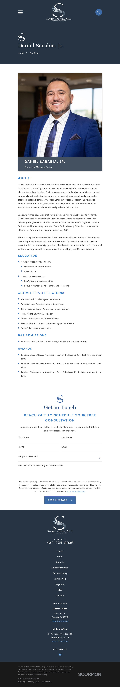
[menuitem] (21, 681)
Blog (60, 590)
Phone (21, 447)
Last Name (66, 437)
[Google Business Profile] (60, 654)
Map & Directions (60, 621)
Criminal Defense (60, 567)
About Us (60, 562)
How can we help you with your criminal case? (40, 465)
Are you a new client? (28, 456)
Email (64, 447)
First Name (23, 437)
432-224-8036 (60, 543)
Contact (60, 595)
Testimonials (60, 578)
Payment (60, 584)
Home (60, 556)
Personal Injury (60, 573)
